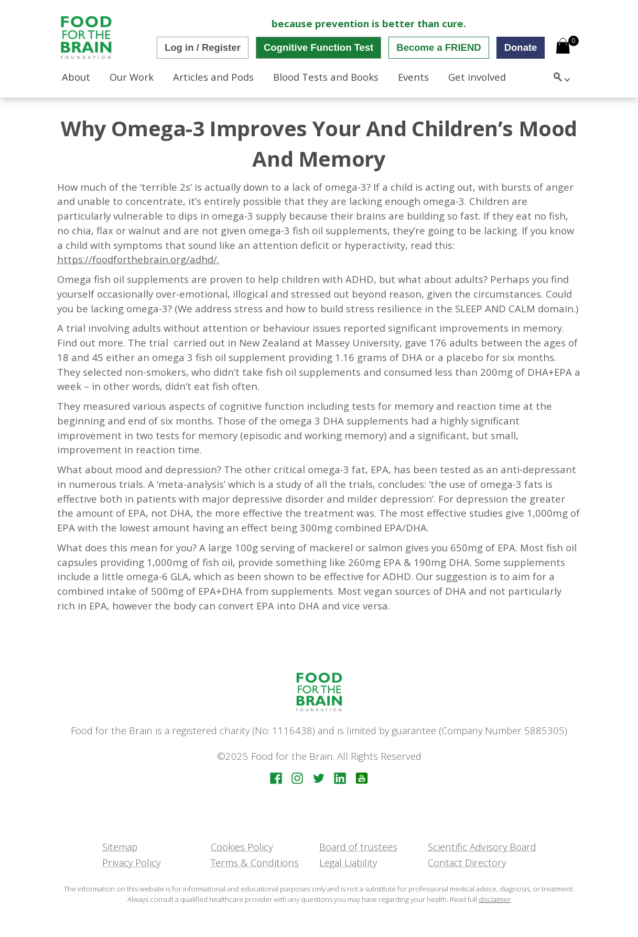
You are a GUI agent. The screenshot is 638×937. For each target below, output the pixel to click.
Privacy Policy (131, 862)
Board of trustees (358, 846)
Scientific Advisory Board (482, 846)
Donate (520, 47)
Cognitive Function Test (318, 47)
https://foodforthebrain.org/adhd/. (138, 259)
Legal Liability (348, 862)
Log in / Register (203, 47)
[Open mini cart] (563, 47)
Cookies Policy (242, 846)
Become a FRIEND (438, 47)
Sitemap (119, 846)
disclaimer (495, 899)
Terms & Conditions (255, 862)
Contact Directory (467, 862)
